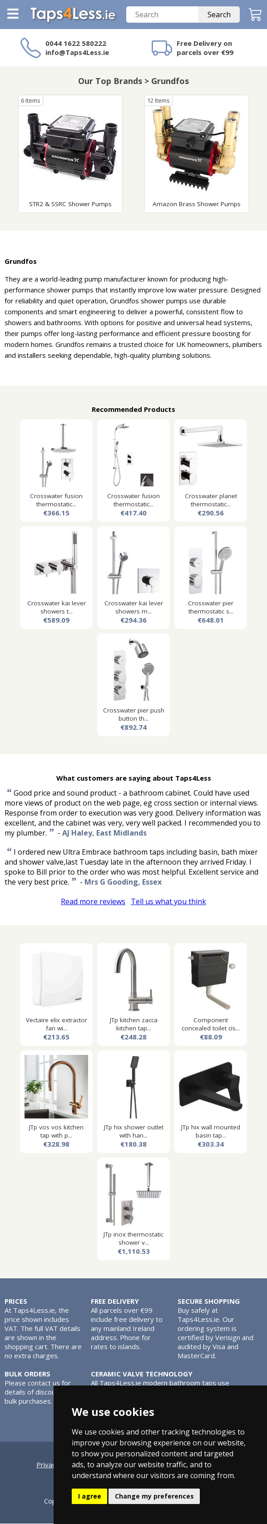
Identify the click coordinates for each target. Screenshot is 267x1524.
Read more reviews (93, 902)
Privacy (47, 1465)
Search (219, 15)
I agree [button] (89, 1496)
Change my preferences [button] (154, 1496)
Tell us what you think (168, 902)
